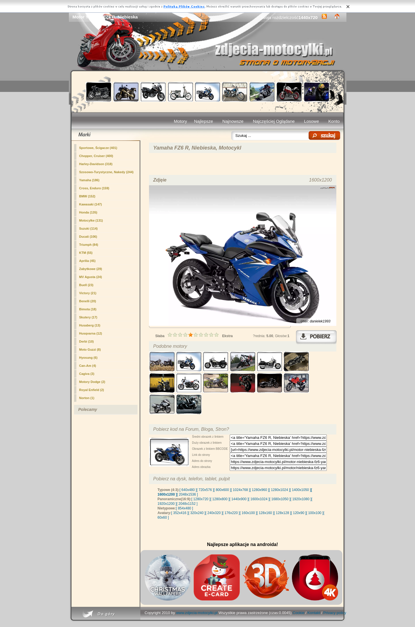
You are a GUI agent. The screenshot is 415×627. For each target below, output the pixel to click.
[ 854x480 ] (184, 508)
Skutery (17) (88, 317)
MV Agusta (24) (90, 277)
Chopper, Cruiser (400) (96, 156)
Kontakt (314, 613)
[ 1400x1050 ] (300, 490)
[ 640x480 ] (188, 490)
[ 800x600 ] (222, 490)
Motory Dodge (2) (92, 382)
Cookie (298, 613)
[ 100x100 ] (314, 513)
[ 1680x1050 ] (279, 499)
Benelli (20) (87, 301)
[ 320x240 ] (196, 513)
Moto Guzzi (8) (90, 349)
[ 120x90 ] (298, 513)
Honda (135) (88, 212)
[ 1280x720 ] (200, 499)
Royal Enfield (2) (91, 390)
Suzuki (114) (88, 228)
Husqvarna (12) (90, 333)
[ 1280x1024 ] (279, 490)
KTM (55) (86, 252)
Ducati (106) (88, 236)
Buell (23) (86, 285)
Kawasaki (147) (90, 204)
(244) (106, 172)
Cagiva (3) (87, 373)
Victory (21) (88, 293)
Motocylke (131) (91, 220)
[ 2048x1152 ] (187, 504)
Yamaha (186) (89, 180)
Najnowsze (233, 121)
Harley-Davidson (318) (96, 164)
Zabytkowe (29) (90, 269)
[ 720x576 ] (205, 490)
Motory (180, 121)
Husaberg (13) (89, 325)
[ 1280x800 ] (219, 499)
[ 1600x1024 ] (258, 499)
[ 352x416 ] (179, 513)
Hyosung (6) (88, 357)
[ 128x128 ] (282, 513)
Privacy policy (334, 613)
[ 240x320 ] (213, 513)
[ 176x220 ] (230, 513)
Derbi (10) (86, 341)
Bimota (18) (88, 309)
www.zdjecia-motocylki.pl (197, 613)
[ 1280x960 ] (259, 490)
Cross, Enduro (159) (94, 188)
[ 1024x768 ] (240, 490)
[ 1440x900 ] (238, 499)
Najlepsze (203, 121)
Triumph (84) (88, 244)
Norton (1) (87, 398)
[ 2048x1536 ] (187, 494)
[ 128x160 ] (265, 513)
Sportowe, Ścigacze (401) (98, 148)
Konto (333, 121)
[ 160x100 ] (248, 513)
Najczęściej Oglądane (274, 121)
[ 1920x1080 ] (301, 499)
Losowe (311, 121)
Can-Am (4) (87, 365)
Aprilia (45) (87, 260)
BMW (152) (87, 196)
